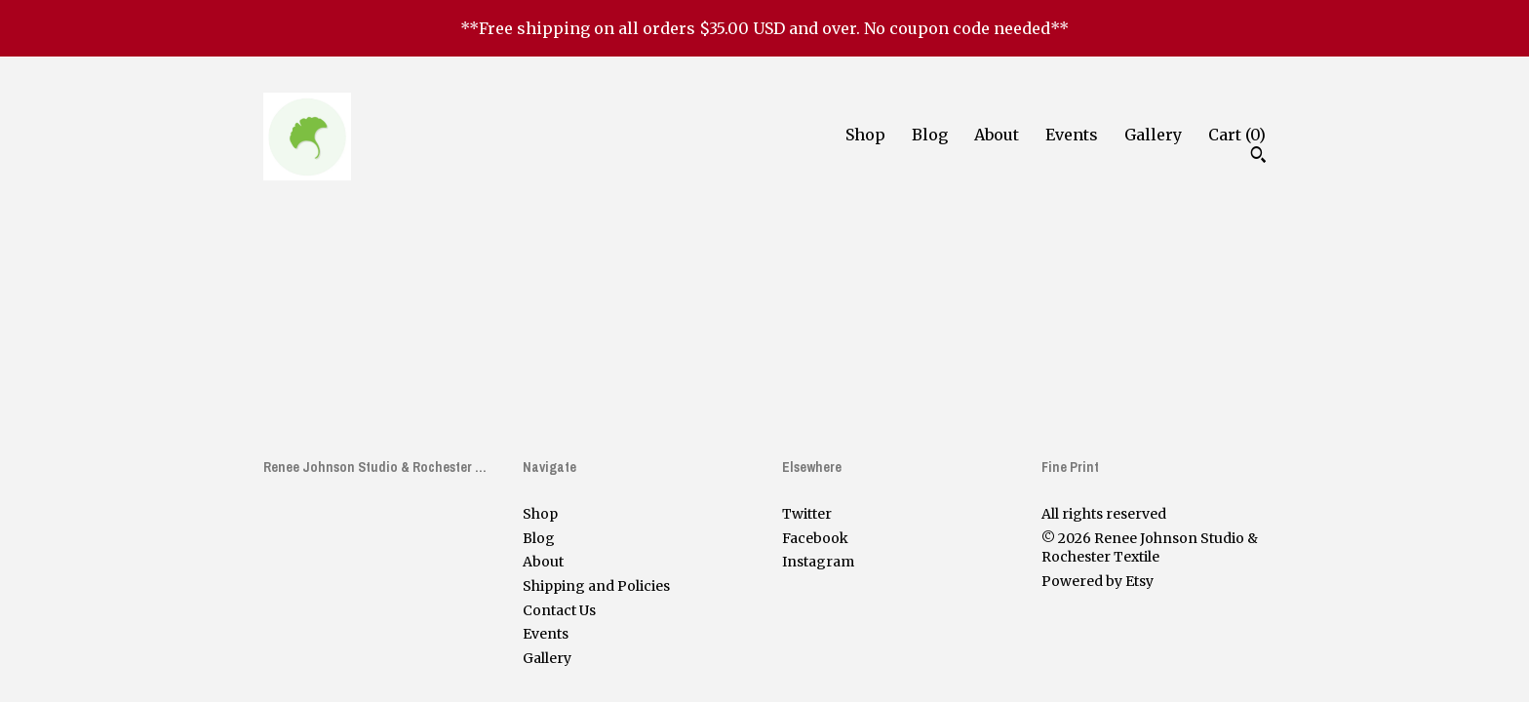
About (996, 134)
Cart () (1237, 134)
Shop (865, 134)
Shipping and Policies (596, 586)
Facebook (815, 538)
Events (1071, 134)
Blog (930, 134)
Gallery (1153, 134)
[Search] (1258, 157)
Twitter (807, 514)
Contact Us (559, 610)
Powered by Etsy (1097, 581)
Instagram (818, 561)
